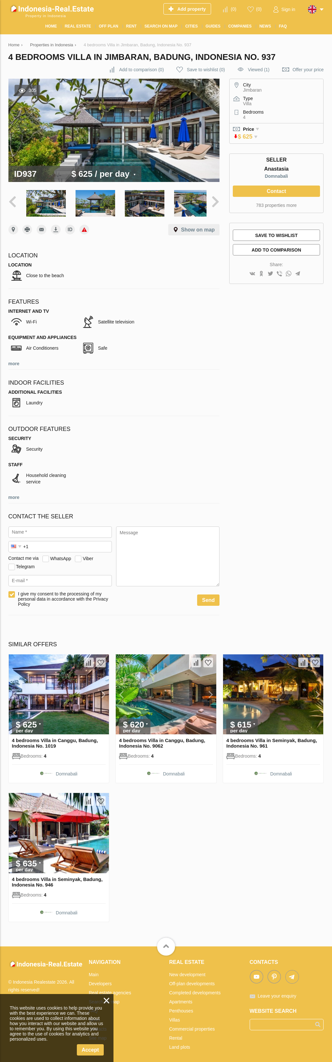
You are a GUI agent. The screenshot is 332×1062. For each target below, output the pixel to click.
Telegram (25, 564)
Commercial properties (192, 1026)
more (13, 361)
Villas (174, 1017)
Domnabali (276, 176)
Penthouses (181, 1008)
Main (94, 972)
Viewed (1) (259, 69)
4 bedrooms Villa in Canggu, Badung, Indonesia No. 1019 (55, 741)
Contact (276, 191)
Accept (90, 1050)
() (233, 9)
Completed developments (195, 990)
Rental (175, 1035)
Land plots (179, 1044)
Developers (100, 981)
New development (187, 972)
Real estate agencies (110, 990)
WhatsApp (60, 556)
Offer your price (308, 69)
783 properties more (276, 205)
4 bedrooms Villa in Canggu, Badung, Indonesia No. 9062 (162, 741)
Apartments (181, 999)
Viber (88, 556)
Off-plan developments (192, 981)
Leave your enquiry (277, 993)
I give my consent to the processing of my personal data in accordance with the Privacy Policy (63, 597)
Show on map (198, 228)
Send (208, 598)
